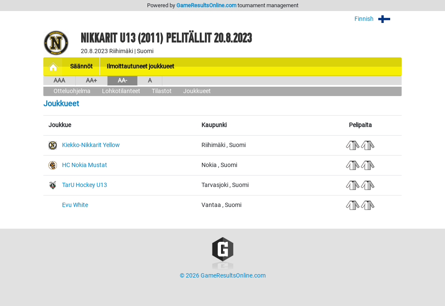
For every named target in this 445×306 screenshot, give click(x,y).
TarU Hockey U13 (84, 185)
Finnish (378, 19)
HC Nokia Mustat (84, 165)
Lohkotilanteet (121, 91)
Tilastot (162, 91)
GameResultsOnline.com (206, 5)
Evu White (75, 205)
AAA (59, 80)
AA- (122, 80)
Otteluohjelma (72, 91)
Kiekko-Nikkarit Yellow (91, 145)
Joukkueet (197, 91)
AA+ (91, 80)
